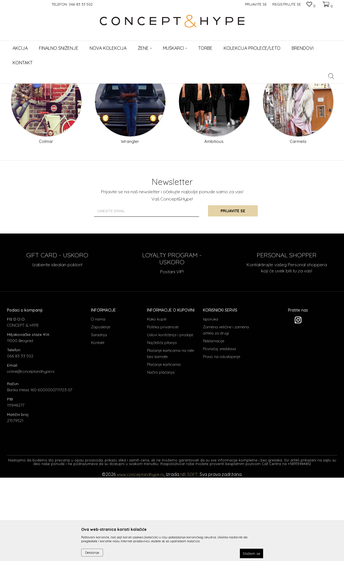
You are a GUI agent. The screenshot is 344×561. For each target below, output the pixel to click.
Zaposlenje (100, 410)
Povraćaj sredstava (219, 432)
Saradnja (99, 418)
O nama (98, 402)
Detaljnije (92, 552)
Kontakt (97, 425)
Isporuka (210, 402)
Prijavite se (233, 294)
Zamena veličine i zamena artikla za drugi (226, 413)
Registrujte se (286, 4)
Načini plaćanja (160, 455)
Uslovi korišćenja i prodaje (170, 418)
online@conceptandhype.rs (30, 454)
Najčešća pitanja (162, 425)
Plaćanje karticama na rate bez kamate (170, 436)
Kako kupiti (157, 402)
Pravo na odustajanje (221, 439)
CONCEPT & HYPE (20, 87)
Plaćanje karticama (164, 447)
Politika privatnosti (163, 410)
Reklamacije (213, 424)
